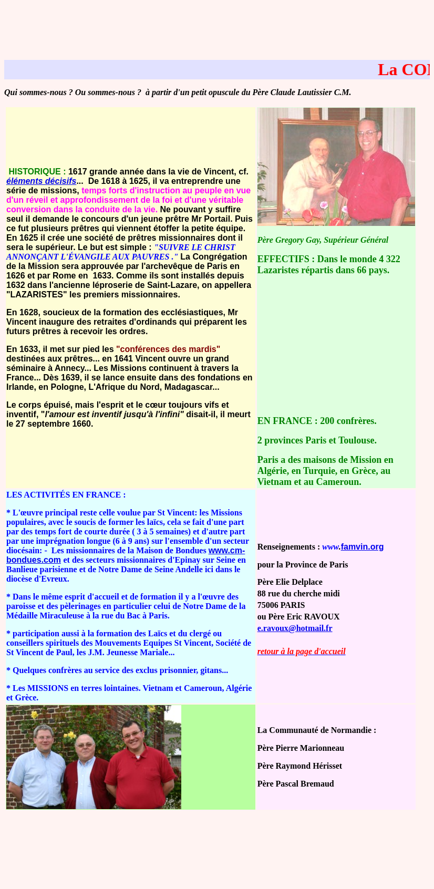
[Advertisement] (217, 27)
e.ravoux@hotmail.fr (295, 628)
